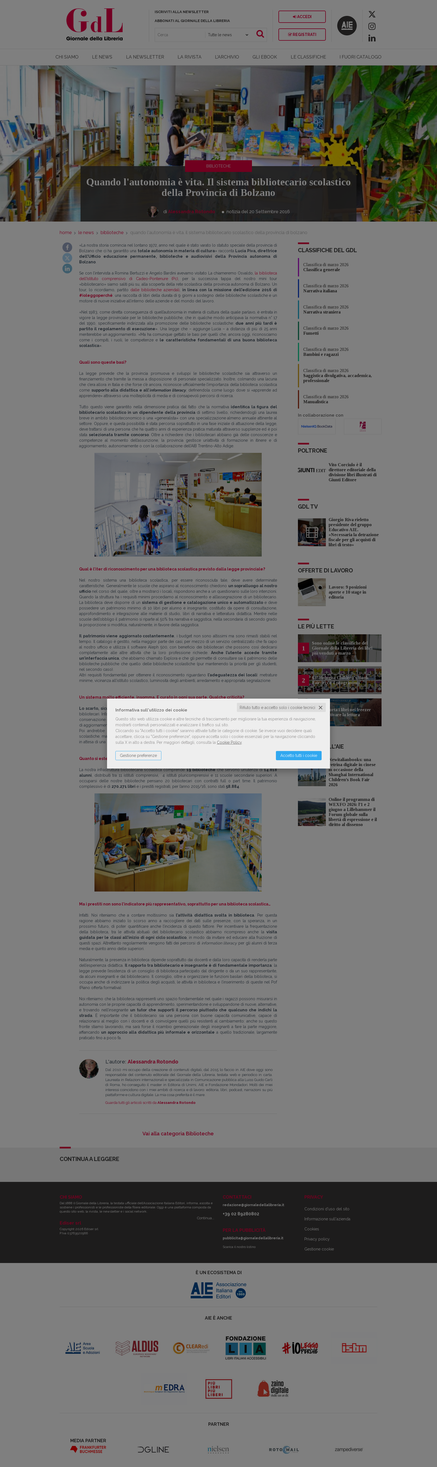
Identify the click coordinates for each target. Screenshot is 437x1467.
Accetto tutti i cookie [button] (298, 755)
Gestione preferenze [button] (138, 755)
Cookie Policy (229, 742)
